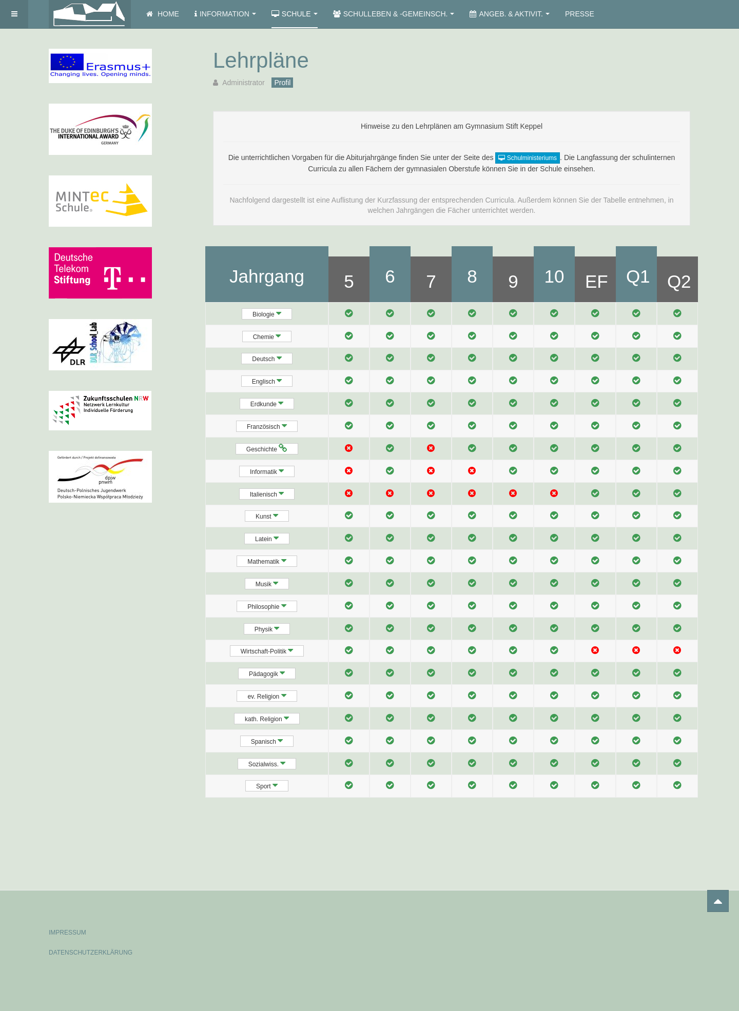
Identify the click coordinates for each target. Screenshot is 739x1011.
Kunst (267, 515)
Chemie (267, 336)
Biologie (266, 313)
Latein (267, 538)
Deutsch (266, 358)
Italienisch (267, 493)
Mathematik (266, 560)
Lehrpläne (261, 60)
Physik (267, 628)
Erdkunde (267, 403)
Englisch (267, 380)
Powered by (643, 924)
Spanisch (267, 740)
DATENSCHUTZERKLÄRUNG (90, 952)
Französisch (267, 425)
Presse (579, 14)
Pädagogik (267, 673)
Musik (267, 583)
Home (162, 14)
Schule (294, 14)
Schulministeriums (527, 158)
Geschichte (266, 448)
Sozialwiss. (267, 763)
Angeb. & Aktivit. (509, 14)
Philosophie (266, 605)
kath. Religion (267, 718)
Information (225, 14)
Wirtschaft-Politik (267, 650)
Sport (267, 785)
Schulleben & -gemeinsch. (394, 14)
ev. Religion (266, 695)
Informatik (267, 470)
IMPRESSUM (67, 932)
